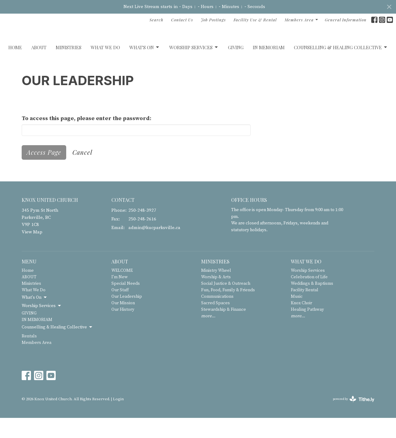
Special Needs (125, 303)
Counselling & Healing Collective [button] (57, 347)
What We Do (105, 67)
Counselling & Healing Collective (341, 67)
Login (118, 419)
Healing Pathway (307, 329)
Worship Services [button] (42, 326)
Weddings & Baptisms (312, 303)
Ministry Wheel (216, 290)
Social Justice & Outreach (225, 303)
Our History (122, 329)
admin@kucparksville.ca (154, 248)
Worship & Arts (216, 297)
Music (297, 316)
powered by (353, 419)
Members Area (302, 19)
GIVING (235, 67)
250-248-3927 (142, 230)
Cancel (82, 172)
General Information (346, 19)
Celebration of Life (309, 297)
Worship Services (194, 67)
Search (156, 19)
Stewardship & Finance (223, 329)
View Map (32, 252)
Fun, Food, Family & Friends (228, 310)
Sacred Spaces (215, 323)
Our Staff (120, 310)
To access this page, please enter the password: (86, 138)
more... (208, 336)
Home (15, 67)
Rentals (29, 356)
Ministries (68, 67)
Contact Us (182, 19)
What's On (144, 67)
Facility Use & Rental (255, 19)
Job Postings (213, 19)
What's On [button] (35, 317)
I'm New (119, 297)
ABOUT (38, 67)
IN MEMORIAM (269, 67)
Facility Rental (304, 310)
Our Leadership (126, 316)
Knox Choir (301, 323)
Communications (217, 316)
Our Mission (123, 323)
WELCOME (122, 290)
